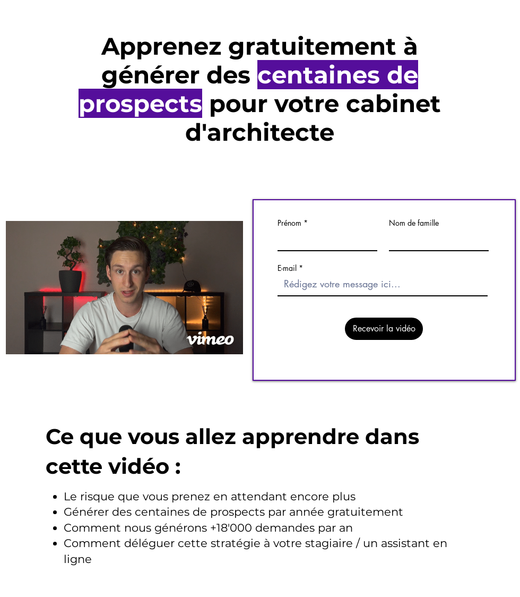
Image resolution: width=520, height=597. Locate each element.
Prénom (289, 223)
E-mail (287, 268)
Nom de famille (414, 223)
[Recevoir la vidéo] (384, 329)
